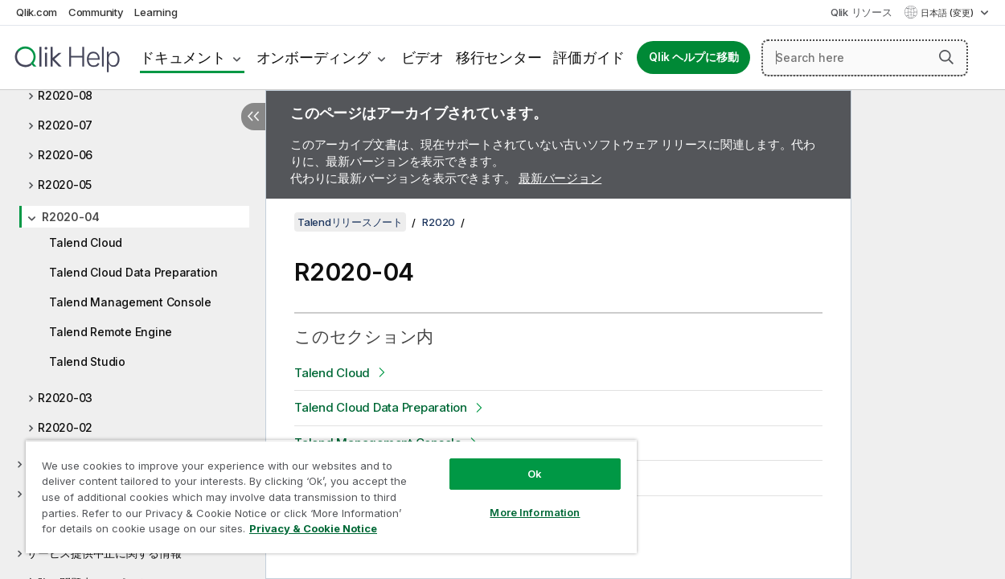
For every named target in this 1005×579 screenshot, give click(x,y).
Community (96, 12)
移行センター (499, 57)
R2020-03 (65, 397)
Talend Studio (87, 361)
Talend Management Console (130, 302)
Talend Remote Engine (110, 332)
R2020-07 (65, 125)
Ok (511, 461)
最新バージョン (560, 178)
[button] (946, 57)
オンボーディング (313, 57)
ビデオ (422, 57)
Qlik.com (36, 12)
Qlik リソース (861, 12)
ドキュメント (183, 57)
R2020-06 (65, 155)
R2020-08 (65, 95)
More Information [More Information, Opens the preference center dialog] (511, 500)
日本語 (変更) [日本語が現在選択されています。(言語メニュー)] (948, 12)
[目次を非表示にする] (253, 116)
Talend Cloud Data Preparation (133, 272)
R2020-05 (65, 184)
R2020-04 (71, 217)
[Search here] (864, 58)
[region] (317, 490)
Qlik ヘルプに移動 (693, 57)
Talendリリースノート (350, 222)
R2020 (438, 222)
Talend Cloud (85, 242)
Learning (155, 12)
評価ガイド (589, 57)
